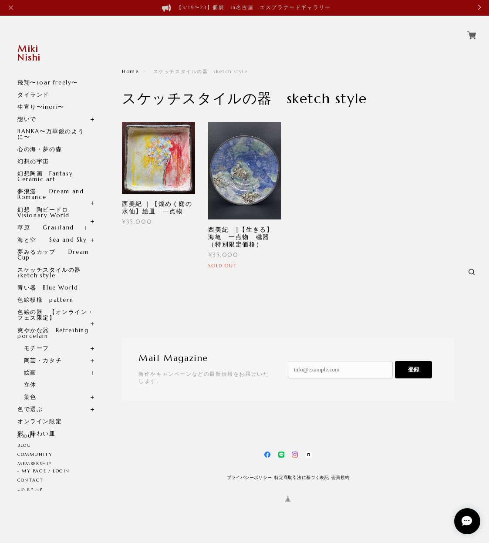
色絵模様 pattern (45, 290)
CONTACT (30, 480)
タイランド (33, 85)
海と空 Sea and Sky (52, 230)
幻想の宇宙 (36, 151)
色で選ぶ (30, 399)
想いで (27, 109)
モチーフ (33, 338)
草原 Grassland (45, 217)
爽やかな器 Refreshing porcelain (53, 323)
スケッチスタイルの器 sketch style (52, 262)
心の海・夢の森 (42, 139)
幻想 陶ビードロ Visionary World (47, 202)
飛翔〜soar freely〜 (47, 72)
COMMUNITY (34, 454)
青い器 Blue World (47, 277)
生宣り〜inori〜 (40, 97)
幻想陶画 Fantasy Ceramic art (45, 166)
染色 (27, 387)
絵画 (27, 362)
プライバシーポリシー (249, 477)
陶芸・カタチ (39, 350)
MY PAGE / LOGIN (46, 471)
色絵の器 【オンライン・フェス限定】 (55, 304)
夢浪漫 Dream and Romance (50, 184)
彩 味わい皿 (36, 423)
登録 (413, 369)
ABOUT (26, 436)
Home (130, 71)
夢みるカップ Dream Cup (53, 244)
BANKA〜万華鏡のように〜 (50, 124)
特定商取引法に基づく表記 (301, 477)
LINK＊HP (29, 489)
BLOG (24, 445)
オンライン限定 (39, 411)
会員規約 (340, 477)
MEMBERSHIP (34, 463)
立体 (27, 375)
